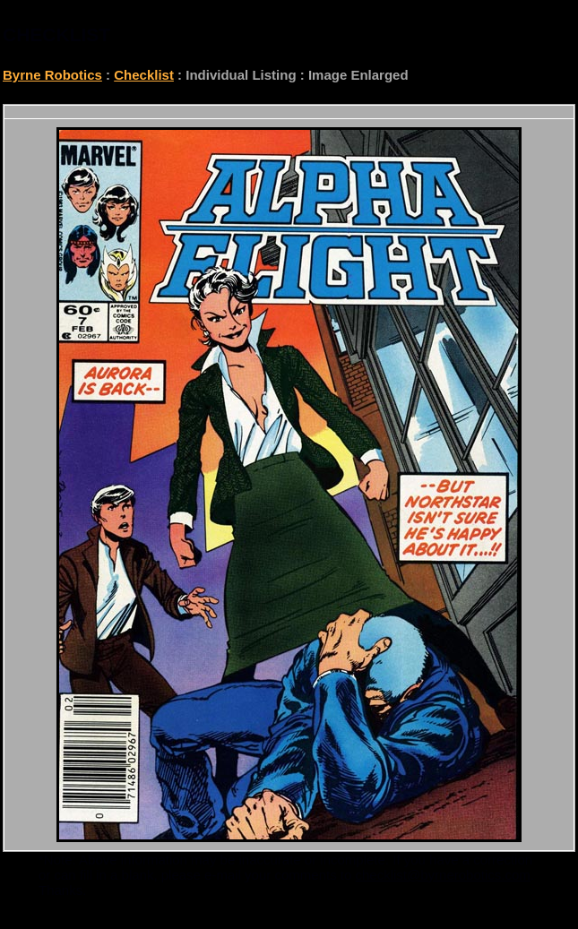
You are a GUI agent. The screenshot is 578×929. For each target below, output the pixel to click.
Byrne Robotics (52, 74)
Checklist (144, 74)
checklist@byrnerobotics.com (443, 874)
